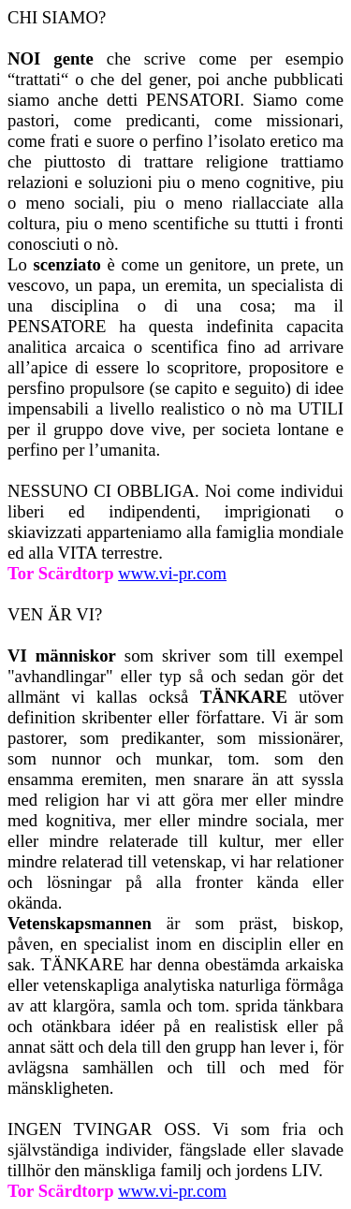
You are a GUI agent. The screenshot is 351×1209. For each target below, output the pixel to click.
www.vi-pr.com (172, 1191)
